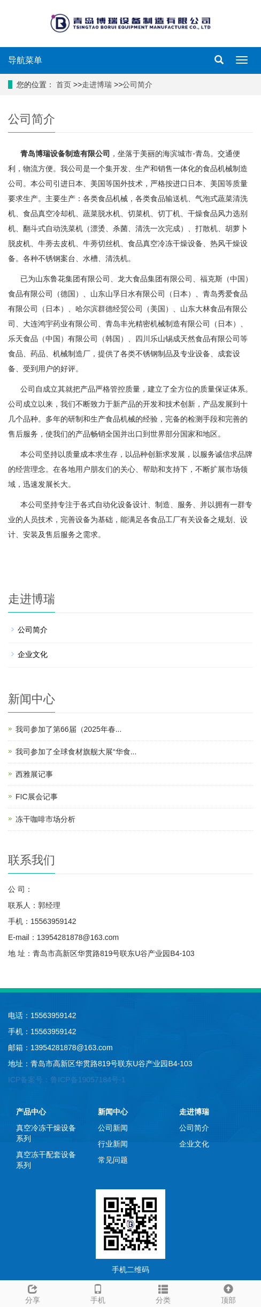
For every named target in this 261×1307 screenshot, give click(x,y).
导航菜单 (25, 60)
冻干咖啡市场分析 (45, 819)
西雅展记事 (34, 774)
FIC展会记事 (37, 796)
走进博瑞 (97, 84)
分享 (32, 1292)
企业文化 (33, 654)
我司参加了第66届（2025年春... (68, 729)
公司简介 (137, 84)
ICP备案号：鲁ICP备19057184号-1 (66, 1079)
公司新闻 (113, 1127)
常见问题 (113, 1160)
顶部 (228, 1292)
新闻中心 (113, 1111)
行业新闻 (113, 1144)
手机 (97, 1292)
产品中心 (31, 1111)
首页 (62, 84)
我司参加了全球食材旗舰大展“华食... (76, 751)
